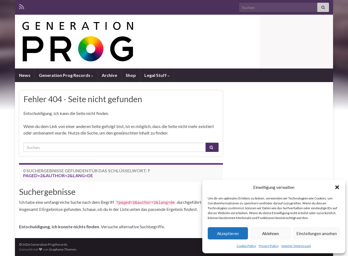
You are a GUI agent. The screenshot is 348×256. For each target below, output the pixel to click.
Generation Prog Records (66, 75)
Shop (131, 75)
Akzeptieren (228, 233)
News (24, 75)
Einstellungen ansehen (316, 233)
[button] (337, 187)
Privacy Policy (269, 246)
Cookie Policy (246, 246)
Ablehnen (270, 233)
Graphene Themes (62, 249)
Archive (109, 75)
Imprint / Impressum (296, 246)
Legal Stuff (157, 75)
